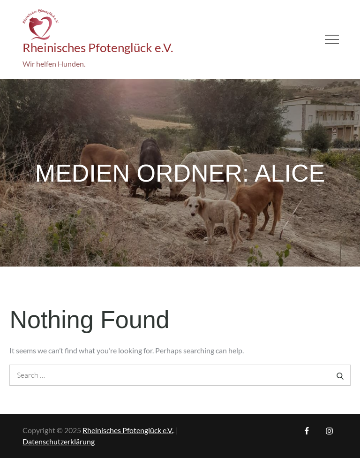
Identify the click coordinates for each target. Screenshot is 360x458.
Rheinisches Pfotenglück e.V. (97, 47)
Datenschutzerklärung (58, 441)
